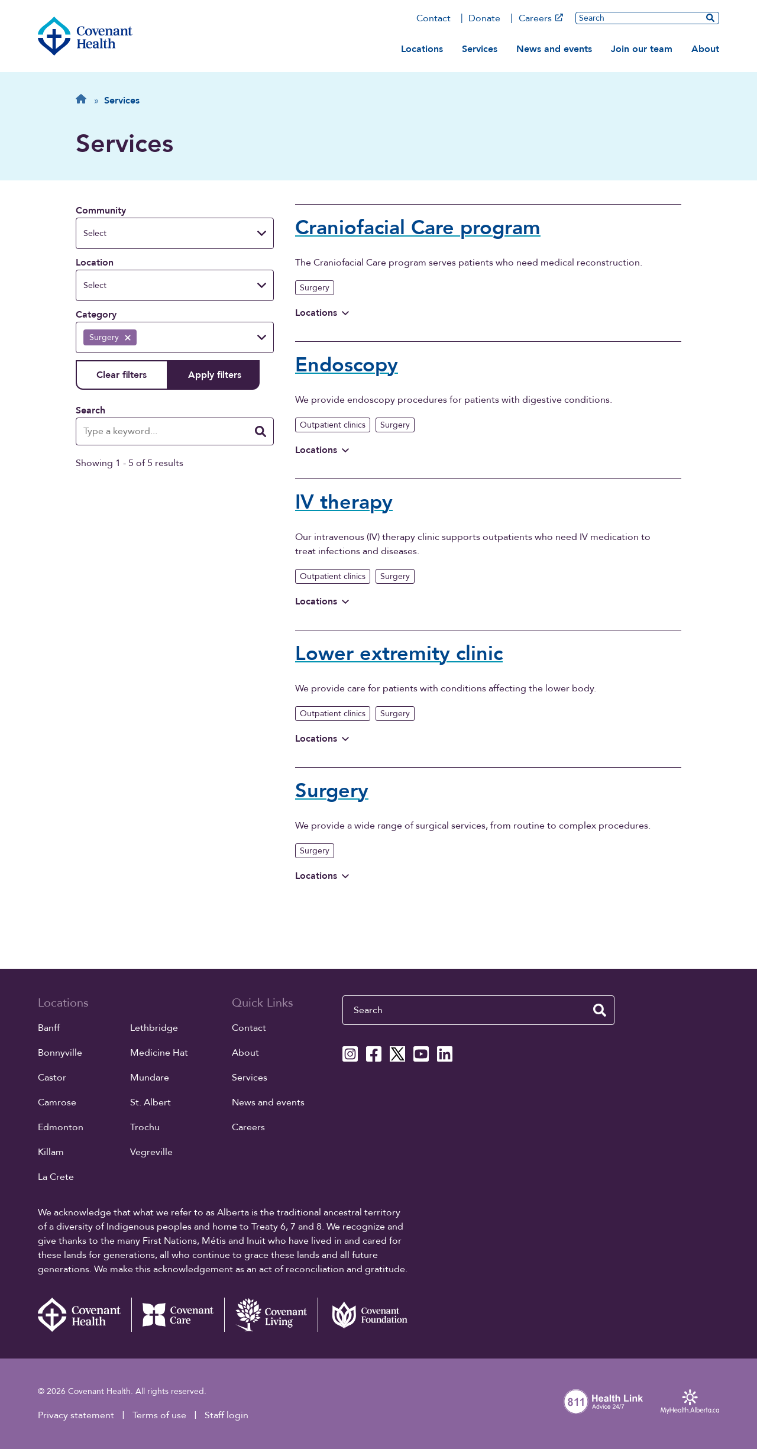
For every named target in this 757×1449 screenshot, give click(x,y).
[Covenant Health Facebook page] (373, 1054)
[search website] (710, 18)
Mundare (149, 1077)
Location (95, 262)
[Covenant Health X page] (397, 1054)
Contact (433, 18)
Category (96, 314)
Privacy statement (76, 1415)
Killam (51, 1152)
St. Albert (150, 1102)
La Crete (56, 1176)
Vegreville (151, 1152)
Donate (484, 18)
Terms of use (159, 1415)
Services (479, 49)
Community (101, 210)
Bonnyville (60, 1052)
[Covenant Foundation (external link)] (364, 1315)
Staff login (226, 1415)
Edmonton (60, 1127)
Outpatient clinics (332, 425)
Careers (541, 18)
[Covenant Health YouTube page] (421, 1054)
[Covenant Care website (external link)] (178, 1315)
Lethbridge (154, 1027)
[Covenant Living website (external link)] (271, 1315)
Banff (49, 1027)
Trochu (145, 1127)
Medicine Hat (159, 1052)
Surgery (314, 287)
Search (90, 410)
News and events (554, 49)
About (705, 49)
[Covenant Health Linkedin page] (444, 1054)
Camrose (57, 1102)
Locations (422, 49)
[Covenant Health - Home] (84, 1315)
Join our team (641, 49)
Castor (52, 1077)
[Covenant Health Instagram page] (350, 1054)
